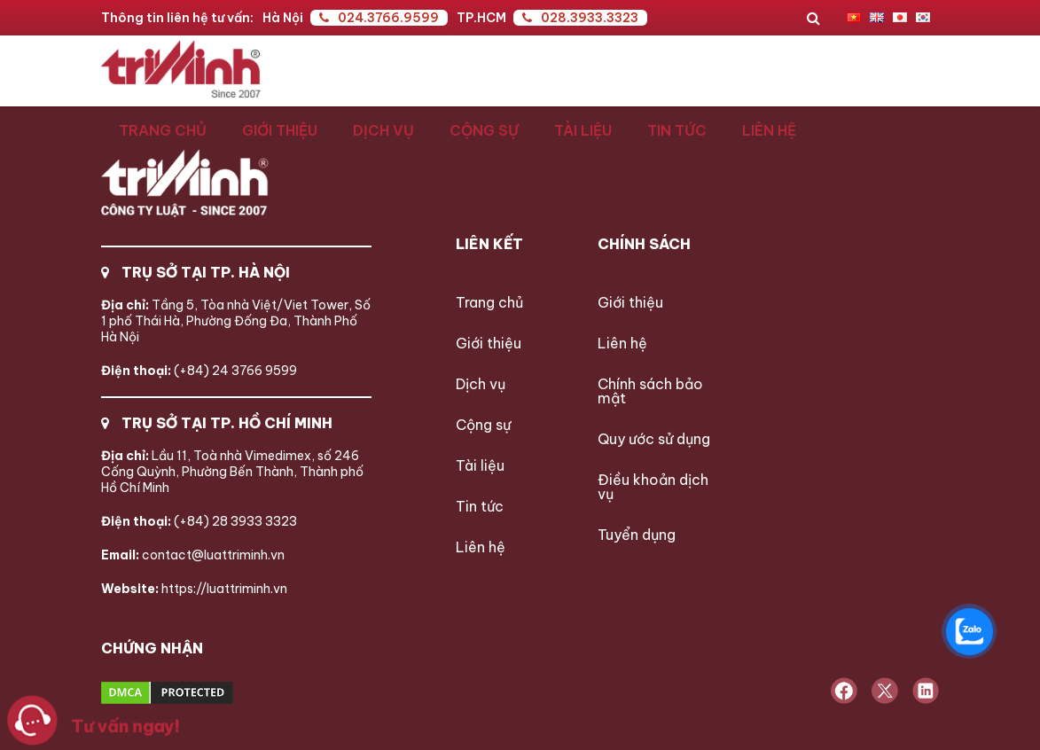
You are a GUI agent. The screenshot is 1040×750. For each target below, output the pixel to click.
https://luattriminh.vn (194, 589)
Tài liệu (583, 130)
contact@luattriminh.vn (193, 555)
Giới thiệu (279, 130)
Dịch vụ (383, 130)
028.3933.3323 (580, 18)
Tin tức (677, 130)
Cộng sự (484, 130)
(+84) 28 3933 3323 (199, 521)
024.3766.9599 (379, 18)
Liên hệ (769, 130)
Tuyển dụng (637, 534)
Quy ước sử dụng (654, 439)
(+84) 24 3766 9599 (199, 371)
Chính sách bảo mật (650, 391)
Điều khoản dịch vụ (653, 487)
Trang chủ (163, 130)
